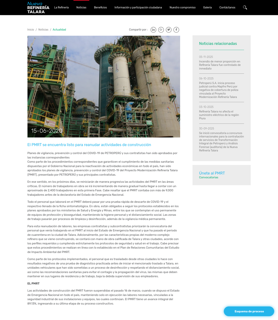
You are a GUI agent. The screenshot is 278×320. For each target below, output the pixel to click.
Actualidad (59, 29)
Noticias (43, 29)
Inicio (30, 29)
